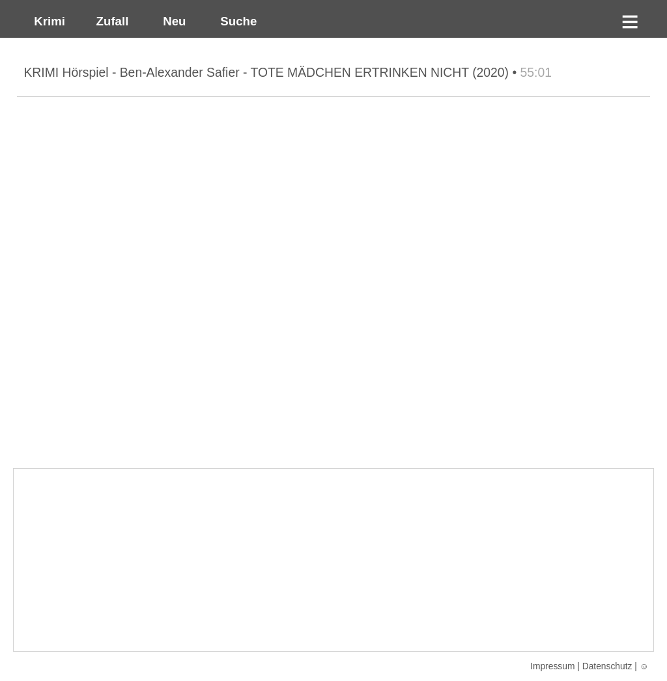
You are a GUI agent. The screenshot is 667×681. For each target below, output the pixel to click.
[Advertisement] (333, 560)
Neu (173, 21)
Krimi (46, 21)
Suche (235, 21)
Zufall (110, 21)
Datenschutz (607, 666)
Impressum (552, 666)
